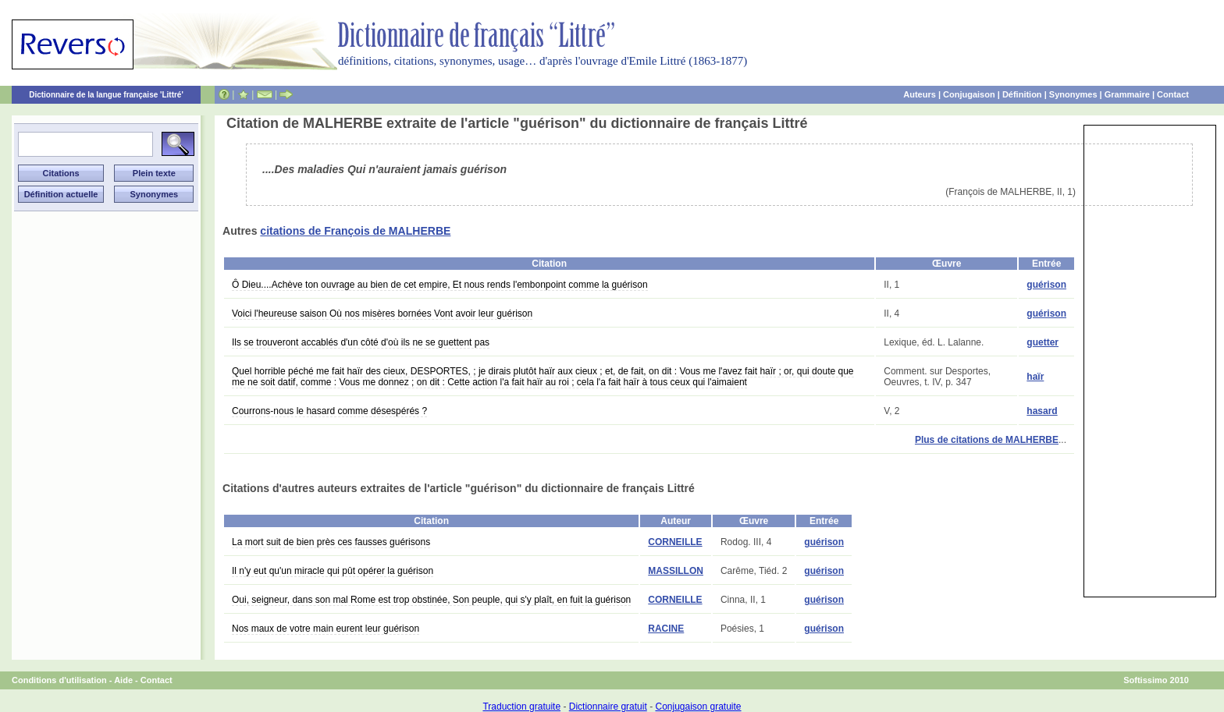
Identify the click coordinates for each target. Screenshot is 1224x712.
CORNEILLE (675, 542)
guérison (1046, 284)
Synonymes (1073, 94)
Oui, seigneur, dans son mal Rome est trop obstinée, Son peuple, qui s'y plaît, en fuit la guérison (431, 599)
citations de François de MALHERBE (355, 231)
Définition (1022, 94)
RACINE (666, 628)
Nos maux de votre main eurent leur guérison (325, 628)
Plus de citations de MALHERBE (987, 439)
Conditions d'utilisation (59, 680)
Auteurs (919, 94)
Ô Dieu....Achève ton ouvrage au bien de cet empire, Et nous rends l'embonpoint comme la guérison (440, 284)
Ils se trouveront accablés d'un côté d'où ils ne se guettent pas (360, 342)
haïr (1035, 376)
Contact (1173, 94)
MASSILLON (675, 570)
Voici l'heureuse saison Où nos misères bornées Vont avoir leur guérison (382, 313)
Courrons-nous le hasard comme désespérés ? (329, 411)
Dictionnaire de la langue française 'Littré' (106, 94)
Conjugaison (969, 94)
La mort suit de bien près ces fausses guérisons (331, 542)
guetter (1043, 342)
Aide (123, 680)
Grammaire (1127, 94)
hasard (1042, 411)
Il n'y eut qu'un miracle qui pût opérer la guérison (332, 570)
